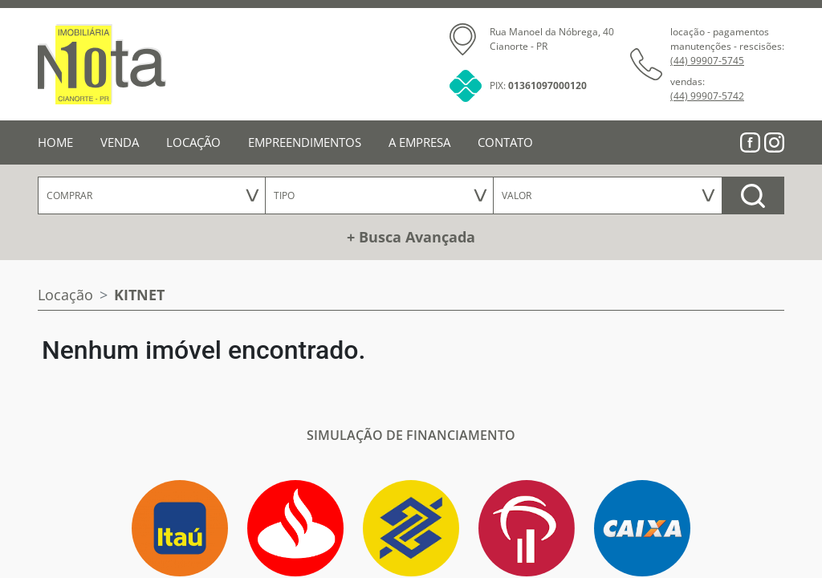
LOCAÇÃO (193, 142)
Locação (65, 294)
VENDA (119, 142)
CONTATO (505, 142)
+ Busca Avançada (411, 236)
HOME (55, 142)
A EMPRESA (419, 142)
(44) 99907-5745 (707, 60)
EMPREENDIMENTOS (304, 142)
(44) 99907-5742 (707, 96)
